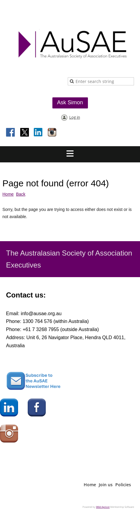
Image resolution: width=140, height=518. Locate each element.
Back (20, 194)
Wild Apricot (103, 506)
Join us (106, 484)
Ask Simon (70, 102)
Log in (74, 117)
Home (8, 194)
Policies (123, 484)
